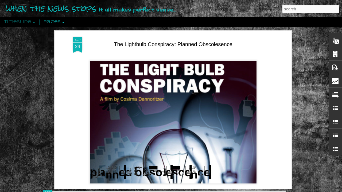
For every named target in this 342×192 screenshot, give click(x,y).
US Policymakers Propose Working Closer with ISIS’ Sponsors (275, 160)
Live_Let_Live (161, 130)
